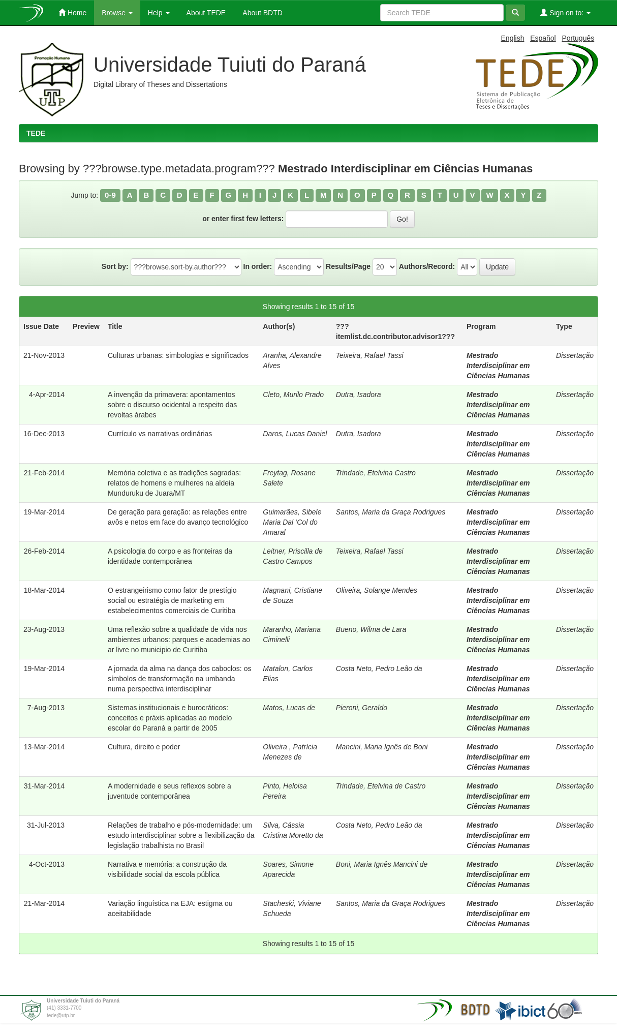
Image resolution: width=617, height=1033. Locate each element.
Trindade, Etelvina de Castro (380, 786)
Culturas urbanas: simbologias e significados (178, 355)
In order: (257, 266)
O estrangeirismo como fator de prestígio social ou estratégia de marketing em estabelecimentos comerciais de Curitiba (172, 600)
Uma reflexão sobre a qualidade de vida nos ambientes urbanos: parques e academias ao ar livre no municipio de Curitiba (179, 639)
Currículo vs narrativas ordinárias (160, 434)
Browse (117, 13)
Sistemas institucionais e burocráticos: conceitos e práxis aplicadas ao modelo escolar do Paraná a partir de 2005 (170, 718)
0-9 (110, 195)
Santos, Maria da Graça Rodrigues (391, 512)
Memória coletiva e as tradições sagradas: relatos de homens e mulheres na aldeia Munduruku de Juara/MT (174, 483)
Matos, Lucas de (289, 708)
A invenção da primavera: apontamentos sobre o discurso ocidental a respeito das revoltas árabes (172, 404)
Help (159, 13)
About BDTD (262, 13)
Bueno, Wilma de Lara (371, 629)
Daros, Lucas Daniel (295, 434)
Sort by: (115, 266)
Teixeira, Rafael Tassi (370, 355)
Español (543, 38)
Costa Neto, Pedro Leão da (379, 668)
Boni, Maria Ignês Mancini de (382, 864)
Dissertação (575, 355)
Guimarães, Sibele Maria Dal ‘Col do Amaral (292, 522)
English (513, 38)
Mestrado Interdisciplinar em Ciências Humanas (498, 365)
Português (578, 38)
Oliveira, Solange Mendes (376, 590)
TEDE (35, 133)
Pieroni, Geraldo (361, 708)
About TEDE (205, 13)
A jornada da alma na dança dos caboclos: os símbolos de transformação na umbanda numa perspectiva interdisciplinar (180, 678)
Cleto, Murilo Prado (293, 394)
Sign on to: (565, 12)
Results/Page (348, 266)
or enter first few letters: (243, 219)
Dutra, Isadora (358, 394)
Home (72, 12)
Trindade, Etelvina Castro (376, 473)
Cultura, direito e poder (144, 747)
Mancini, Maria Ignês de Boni (382, 747)
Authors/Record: (427, 266)
